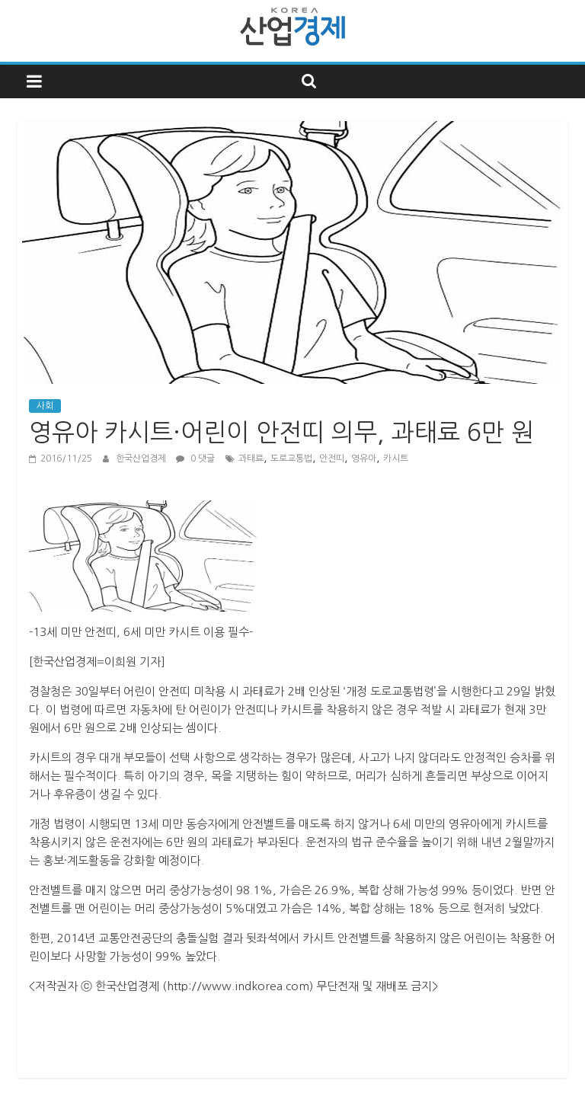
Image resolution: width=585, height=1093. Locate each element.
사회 (45, 406)
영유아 (363, 458)
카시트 (395, 458)
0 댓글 (195, 458)
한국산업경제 (142, 458)
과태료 (251, 458)
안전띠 (331, 458)
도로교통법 (291, 458)
